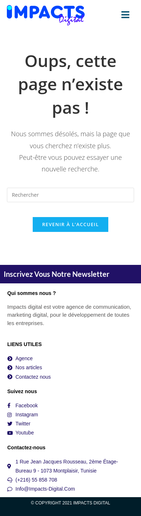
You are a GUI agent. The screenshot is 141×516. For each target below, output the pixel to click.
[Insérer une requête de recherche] (70, 195)
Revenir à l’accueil (70, 224)
